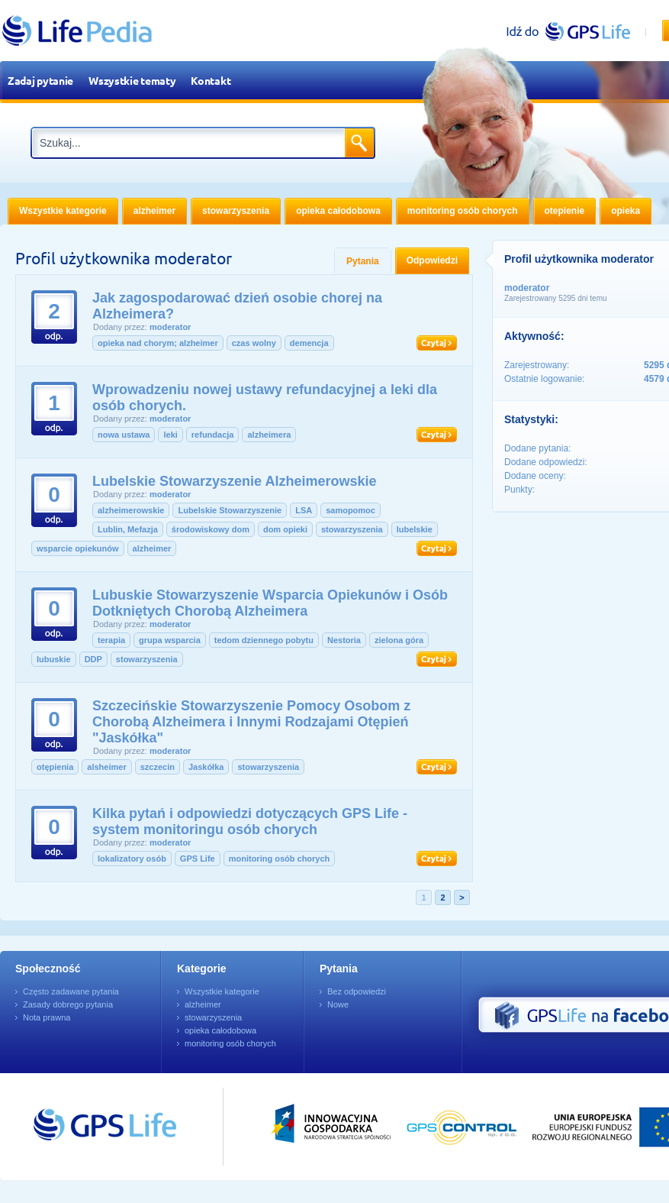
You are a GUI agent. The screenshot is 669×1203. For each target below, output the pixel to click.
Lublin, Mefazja (128, 529)
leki (170, 434)
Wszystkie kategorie (222, 991)
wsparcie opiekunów (78, 548)
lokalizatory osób (132, 858)
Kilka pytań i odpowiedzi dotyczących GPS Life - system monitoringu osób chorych (249, 821)
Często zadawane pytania (71, 991)
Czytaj (437, 343)
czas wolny (254, 343)
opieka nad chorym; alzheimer (158, 343)
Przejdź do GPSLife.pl (76, 1126)
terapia (111, 640)
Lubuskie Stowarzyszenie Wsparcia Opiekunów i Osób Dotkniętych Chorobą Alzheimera (270, 603)
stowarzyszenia (352, 529)
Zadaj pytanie (40, 80)
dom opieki (285, 529)
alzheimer (152, 548)
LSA (303, 510)
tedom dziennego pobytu (264, 640)
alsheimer (106, 766)
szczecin (157, 766)
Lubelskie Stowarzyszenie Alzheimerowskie (234, 481)
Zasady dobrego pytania (68, 1004)
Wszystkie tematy (131, 80)
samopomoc (350, 510)
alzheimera (269, 434)
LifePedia (77, 30)
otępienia (55, 766)
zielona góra (399, 640)
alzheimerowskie (131, 510)
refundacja (212, 434)
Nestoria (344, 640)
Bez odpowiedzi (356, 991)
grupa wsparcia (170, 640)
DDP (93, 659)
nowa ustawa (124, 434)
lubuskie (54, 659)
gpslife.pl (575, 30)
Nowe (338, 1004)
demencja (309, 343)
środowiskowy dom (210, 529)
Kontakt (210, 80)
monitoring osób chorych (279, 858)
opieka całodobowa (220, 1030)
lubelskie (415, 529)
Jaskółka (206, 766)
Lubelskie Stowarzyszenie (229, 510)
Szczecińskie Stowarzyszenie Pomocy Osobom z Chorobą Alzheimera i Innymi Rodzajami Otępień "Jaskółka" (251, 721)
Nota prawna (46, 1017)
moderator (170, 326)
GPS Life (197, 858)
